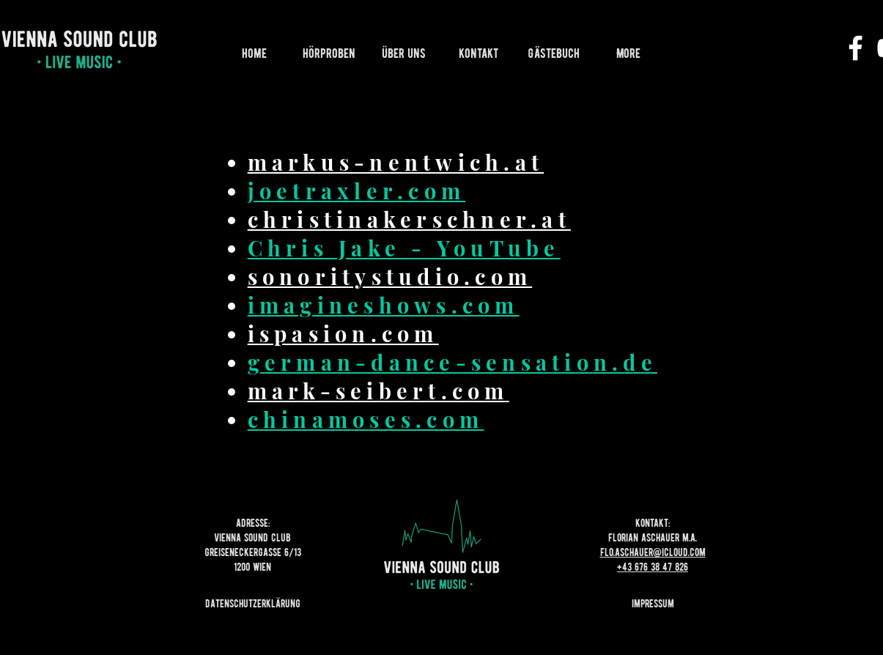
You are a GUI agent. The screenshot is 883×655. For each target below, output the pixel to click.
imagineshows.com (384, 305)
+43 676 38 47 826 (652, 567)
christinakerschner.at (409, 219)
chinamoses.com (366, 419)
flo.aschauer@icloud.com (653, 552)
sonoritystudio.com (390, 276)
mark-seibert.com (378, 390)
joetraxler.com (357, 190)
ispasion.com (343, 333)
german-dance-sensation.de (452, 362)
